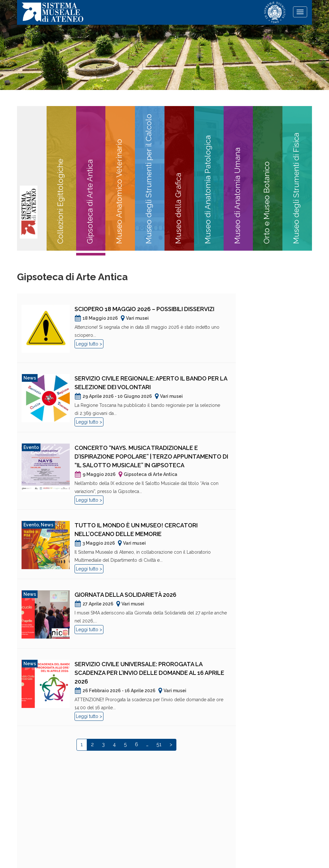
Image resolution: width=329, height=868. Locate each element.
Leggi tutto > (89, 343)
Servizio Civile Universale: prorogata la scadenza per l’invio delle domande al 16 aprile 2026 (149, 673)
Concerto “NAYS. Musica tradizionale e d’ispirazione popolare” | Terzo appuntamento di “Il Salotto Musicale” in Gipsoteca (151, 456)
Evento (31, 447)
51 (159, 744)
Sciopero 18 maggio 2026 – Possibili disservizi (144, 309)
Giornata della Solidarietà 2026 (125, 594)
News (29, 377)
